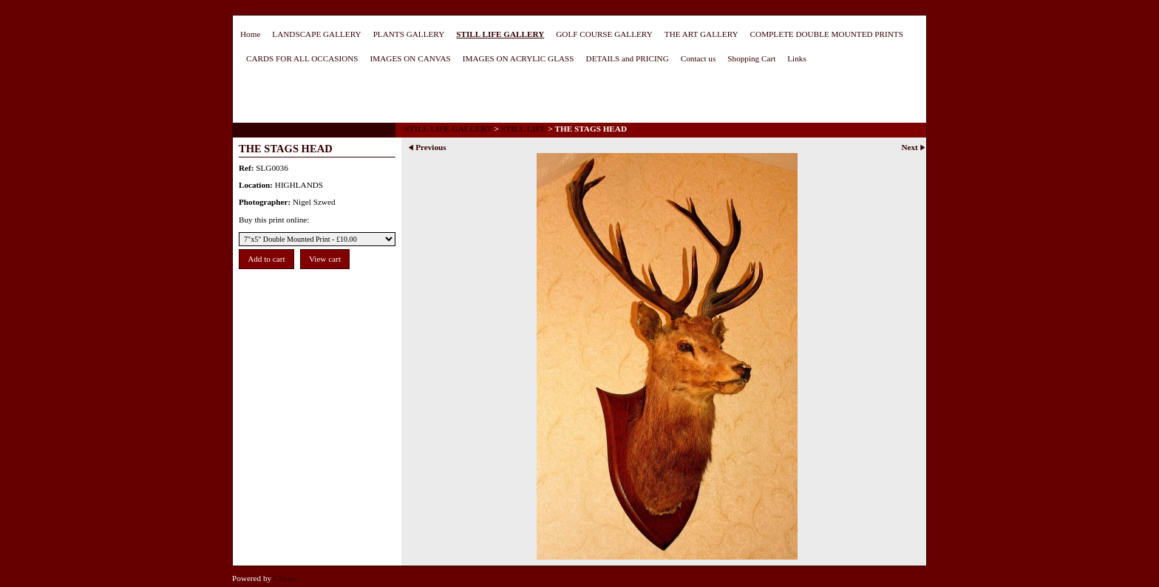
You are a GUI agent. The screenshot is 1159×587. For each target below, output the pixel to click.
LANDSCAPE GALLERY (316, 34)
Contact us (698, 58)
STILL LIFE (523, 128)
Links (796, 58)
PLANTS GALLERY (409, 34)
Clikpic (285, 578)
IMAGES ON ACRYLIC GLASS (518, 58)
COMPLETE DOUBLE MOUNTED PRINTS (826, 34)
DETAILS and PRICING (627, 58)
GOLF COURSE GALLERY (604, 34)
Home (250, 34)
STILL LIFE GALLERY (500, 34)
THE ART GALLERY (701, 34)
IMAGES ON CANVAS (410, 58)
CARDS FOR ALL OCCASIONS (302, 58)
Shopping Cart (751, 58)
